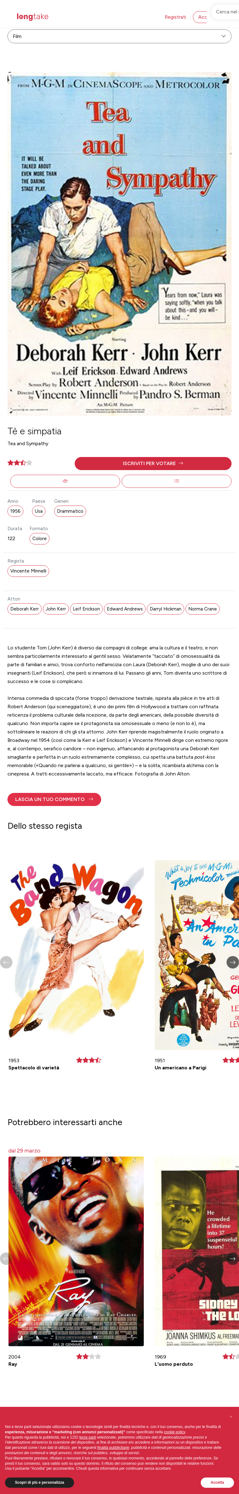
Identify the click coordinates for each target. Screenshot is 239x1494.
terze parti (87, 1437)
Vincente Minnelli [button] (28, 571)
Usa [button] (39, 511)
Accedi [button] (206, 17)
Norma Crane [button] (202, 609)
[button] (153, 463)
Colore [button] (39, 538)
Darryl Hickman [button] (165, 609)
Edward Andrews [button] (125, 609)
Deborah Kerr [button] (24, 609)
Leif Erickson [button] (86, 609)
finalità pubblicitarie (113, 1447)
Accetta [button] (217, 1482)
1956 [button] (15, 511)
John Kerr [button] (56, 609)
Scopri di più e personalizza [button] (39, 1482)
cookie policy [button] (174, 1432)
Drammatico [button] (70, 511)
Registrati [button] (175, 17)
